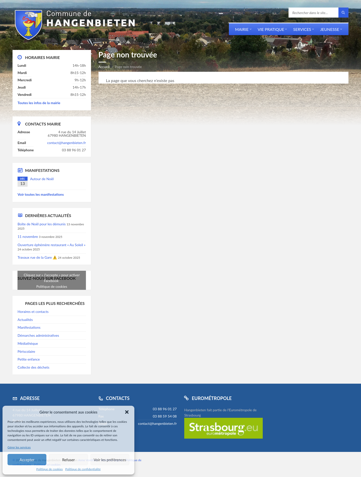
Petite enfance (29, 359)
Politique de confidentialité (83, 469)
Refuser (68, 459)
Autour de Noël (42, 179)
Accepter (27, 459)
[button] (126, 412)
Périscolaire (26, 351)
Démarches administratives (38, 335)
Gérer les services (19, 447)
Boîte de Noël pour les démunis (42, 224)
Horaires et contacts (33, 311)
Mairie (242, 29)
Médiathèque (28, 343)
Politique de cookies (49, 469)
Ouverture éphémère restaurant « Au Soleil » (51, 245)
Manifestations (29, 327)
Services (302, 29)
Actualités (25, 319)
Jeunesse (329, 29)
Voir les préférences (110, 459)
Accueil (104, 66)
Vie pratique (271, 29)
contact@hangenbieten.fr (66, 143)
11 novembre (28, 236)
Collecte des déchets (33, 367)
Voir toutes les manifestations (41, 194)
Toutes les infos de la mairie (39, 103)
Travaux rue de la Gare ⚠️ (37, 257)
